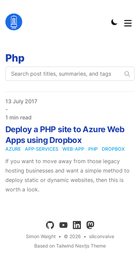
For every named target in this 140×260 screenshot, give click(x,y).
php (93, 149)
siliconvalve (101, 236)
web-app (73, 149)
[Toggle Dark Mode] (114, 21)
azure (13, 149)
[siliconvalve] (15, 21)
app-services (41, 149)
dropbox (113, 149)
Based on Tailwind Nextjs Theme (70, 246)
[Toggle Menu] (128, 21)
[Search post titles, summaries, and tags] (70, 74)
